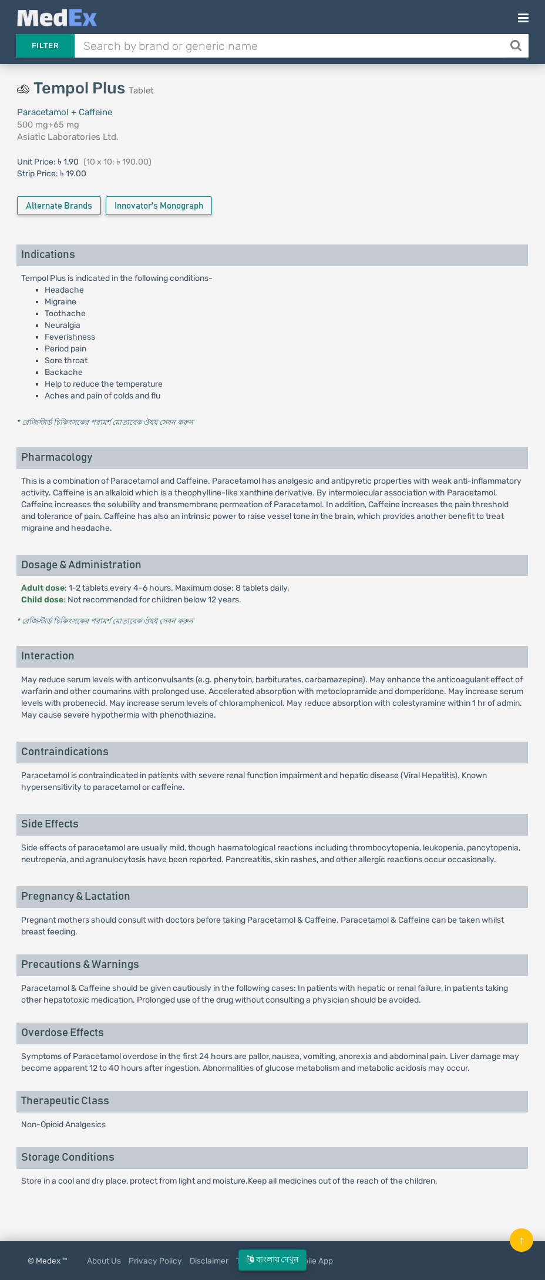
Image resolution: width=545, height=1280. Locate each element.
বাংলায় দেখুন (272, 1259)
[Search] (517, 46)
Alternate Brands (59, 206)
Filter (45, 45)
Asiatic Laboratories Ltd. (68, 137)
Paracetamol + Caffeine (64, 112)
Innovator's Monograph (159, 206)
